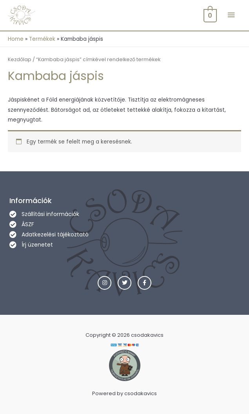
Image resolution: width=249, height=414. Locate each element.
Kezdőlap (19, 59)
